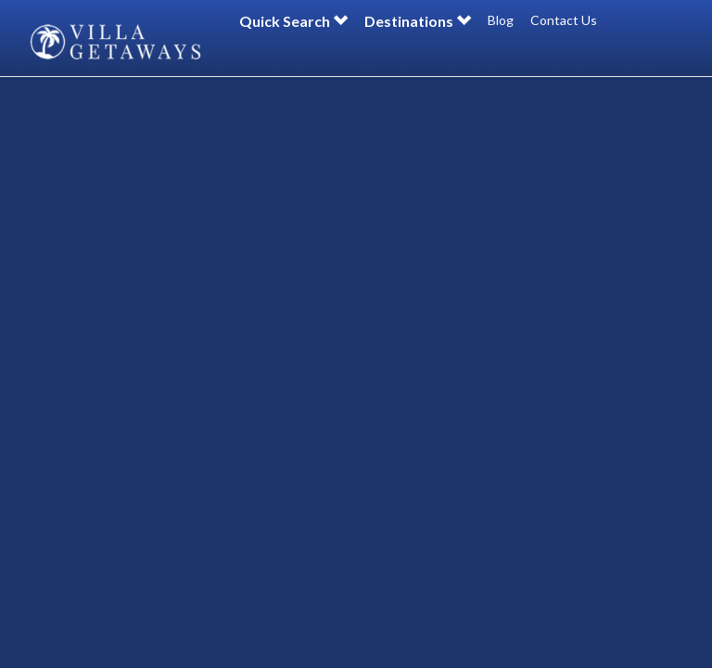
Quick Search (293, 21)
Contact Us (563, 20)
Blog (501, 20)
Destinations (417, 21)
